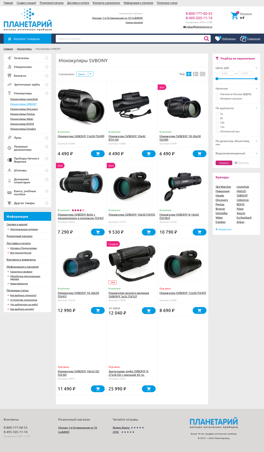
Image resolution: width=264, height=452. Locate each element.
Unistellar (222, 213)
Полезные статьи (167, 2)
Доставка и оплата (78, 2)
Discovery (222, 200)
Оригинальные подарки (24, 229)
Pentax (220, 204)
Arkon (240, 222)
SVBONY (242, 195)
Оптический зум (228, 131)
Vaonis (241, 213)
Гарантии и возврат (21, 271)
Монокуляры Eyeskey (23, 128)
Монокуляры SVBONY (23, 104)
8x (219, 118)
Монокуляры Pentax (22, 113)
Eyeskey (220, 222)
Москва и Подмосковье (23, 248)
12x (220, 126)
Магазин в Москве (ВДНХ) (234, 94)
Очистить (243, 162)
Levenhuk (243, 186)
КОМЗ (240, 204)
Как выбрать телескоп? (23, 295)
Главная (8, 2)
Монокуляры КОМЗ (22, 123)
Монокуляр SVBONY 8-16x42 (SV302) (179, 216)
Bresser (220, 208)
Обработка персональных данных (25, 277)
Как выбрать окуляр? (22, 309)
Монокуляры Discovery (24, 108)
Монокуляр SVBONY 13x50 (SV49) (81, 136)
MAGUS (241, 191)
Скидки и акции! (26, 2)
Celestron (243, 200)
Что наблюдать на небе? (24, 304)
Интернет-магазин (229, 98)
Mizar (240, 208)
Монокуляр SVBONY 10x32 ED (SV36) (78, 372)
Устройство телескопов (23, 299)
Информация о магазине (138, 2)
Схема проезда (134, 22)
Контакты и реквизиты (106, 2)
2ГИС (116, 431)
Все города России (20, 252)
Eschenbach (244, 217)
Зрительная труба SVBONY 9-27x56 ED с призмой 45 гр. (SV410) (129, 374)
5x (219, 113)
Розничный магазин (52, 2)
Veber (219, 217)
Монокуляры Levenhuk (24, 99)
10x (220, 122)
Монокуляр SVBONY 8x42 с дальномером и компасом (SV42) (81, 216)
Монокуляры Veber (21, 118)
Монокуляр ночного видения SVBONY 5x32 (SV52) (129, 294)
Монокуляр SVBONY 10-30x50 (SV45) (78, 294)
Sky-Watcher (223, 186)
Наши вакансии (19, 283)
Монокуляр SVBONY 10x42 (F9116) (127, 137)
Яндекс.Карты (121, 427)
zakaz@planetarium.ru (199, 26)
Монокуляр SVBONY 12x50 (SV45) (183, 293)
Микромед (223, 191)
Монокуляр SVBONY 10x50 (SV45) (132, 214)
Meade (220, 195)
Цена (82, 74)
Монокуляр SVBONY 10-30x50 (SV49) (180, 137)
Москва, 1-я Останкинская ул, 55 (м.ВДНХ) (117, 17)
